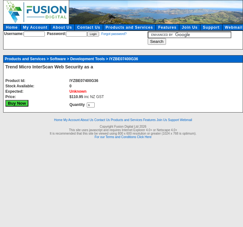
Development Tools (87, 59)
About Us (62, 27)
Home (12, 27)
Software (58, 59)
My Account (35, 27)
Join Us (190, 27)
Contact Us (88, 27)
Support (211, 27)
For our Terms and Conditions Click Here (123, 137)
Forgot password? (114, 34)
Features (167, 27)
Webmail (186, 120)
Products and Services (129, 27)
